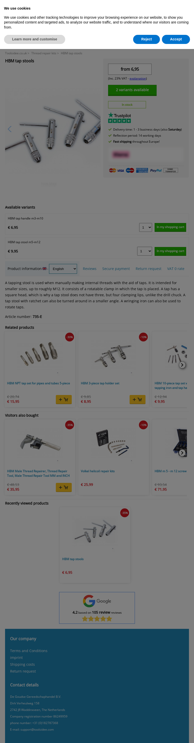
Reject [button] (146, 39)
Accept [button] (176, 39)
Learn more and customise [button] (34, 39)
